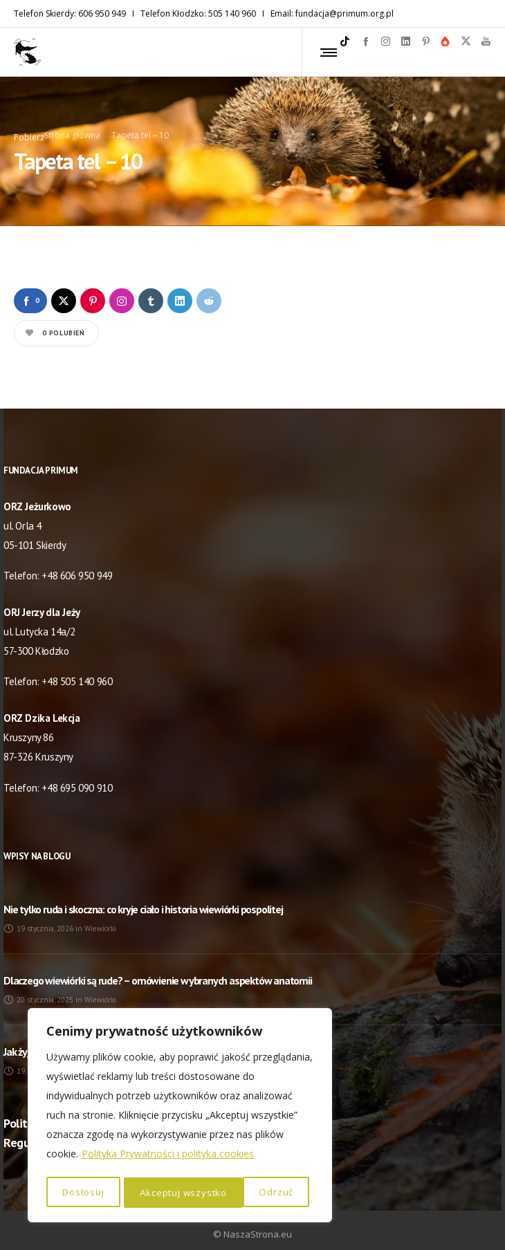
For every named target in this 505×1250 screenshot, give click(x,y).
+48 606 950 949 (77, 564)
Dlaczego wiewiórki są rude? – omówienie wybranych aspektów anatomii (157, 969)
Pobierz (29, 131)
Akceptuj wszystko (254, 1192)
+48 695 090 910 (77, 776)
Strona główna (72, 129)
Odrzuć (156, 1192)
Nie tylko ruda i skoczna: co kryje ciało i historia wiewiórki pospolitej (143, 897)
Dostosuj (83, 1192)
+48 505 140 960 (77, 670)
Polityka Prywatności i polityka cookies (168, 1156)
